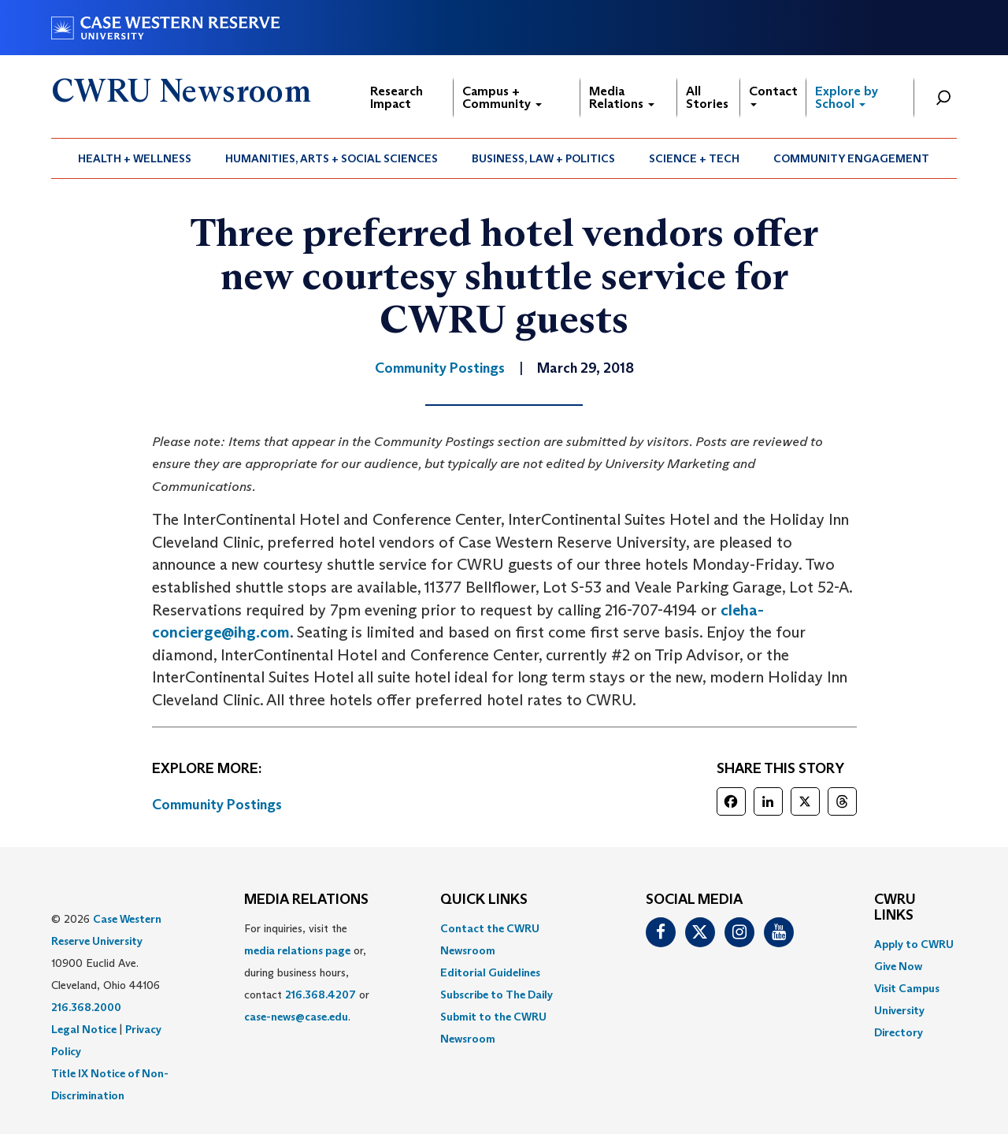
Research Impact (396, 97)
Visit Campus (906, 988)
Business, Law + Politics (543, 158)
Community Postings (217, 804)
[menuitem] (135, 158)
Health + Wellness (134, 158)
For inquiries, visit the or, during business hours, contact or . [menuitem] (306, 972)
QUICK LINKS (484, 900)
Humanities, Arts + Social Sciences (331, 158)
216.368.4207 (320, 994)
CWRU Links (895, 908)
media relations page (297, 950)
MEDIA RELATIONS (306, 900)
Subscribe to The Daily (496, 994)
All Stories (707, 97)
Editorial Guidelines (490, 972)
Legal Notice (84, 1029)
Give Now (898, 966)
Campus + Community (502, 97)
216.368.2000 (86, 1007)
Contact (773, 95)
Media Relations (621, 97)
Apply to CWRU (914, 944)
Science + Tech (694, 158)
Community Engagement (851, 158)
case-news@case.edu (296, 1016)
